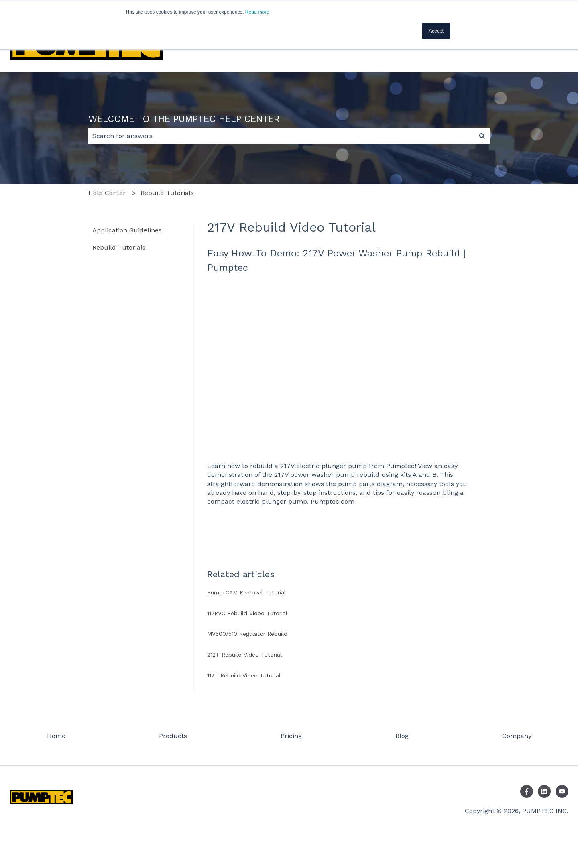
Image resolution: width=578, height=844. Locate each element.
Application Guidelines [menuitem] (127, 230)
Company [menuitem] (516, 736)
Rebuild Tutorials (167, 193)
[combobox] (281, 136)
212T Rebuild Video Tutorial (244, 654)
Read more (257, 12)
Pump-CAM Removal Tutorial (246, 592)
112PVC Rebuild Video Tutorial (247, 613)
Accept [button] (436, 31)
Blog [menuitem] (402, 736)
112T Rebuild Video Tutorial (244, 675)
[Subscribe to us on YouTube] (562, 791)
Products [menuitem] (173, 736)
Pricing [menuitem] (291, 736)
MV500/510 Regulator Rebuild (247, 633)
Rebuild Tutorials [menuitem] (119, 247)
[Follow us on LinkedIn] (544, 791)
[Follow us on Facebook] (526, 791)
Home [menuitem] (56, 736)
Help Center (107, 193)
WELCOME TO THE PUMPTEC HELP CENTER (184, 119)
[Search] (482, 136)
